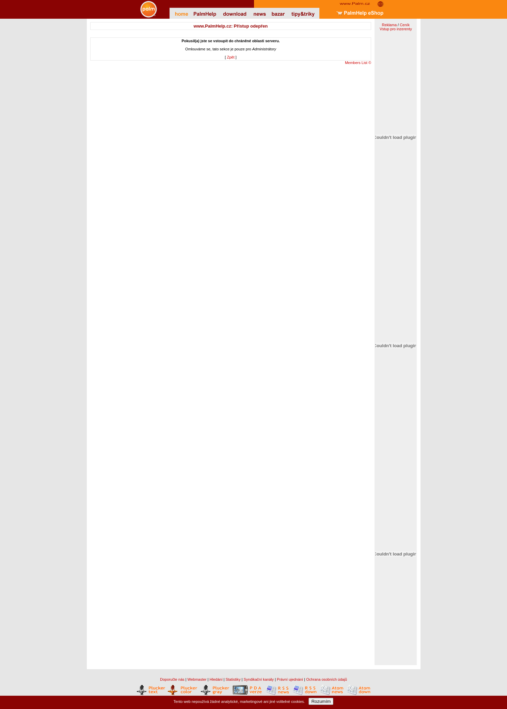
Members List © (358, 63)
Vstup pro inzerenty (396, 29)
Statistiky (232, 679)
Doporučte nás (172, 679)
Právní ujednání (290, 679)
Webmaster (197, 679)
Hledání (216, 679)
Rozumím (321, 701)
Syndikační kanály (258, 679)
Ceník (405, 25)
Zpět (230, 57)
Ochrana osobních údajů (326, 679)
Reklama (389, 25)
